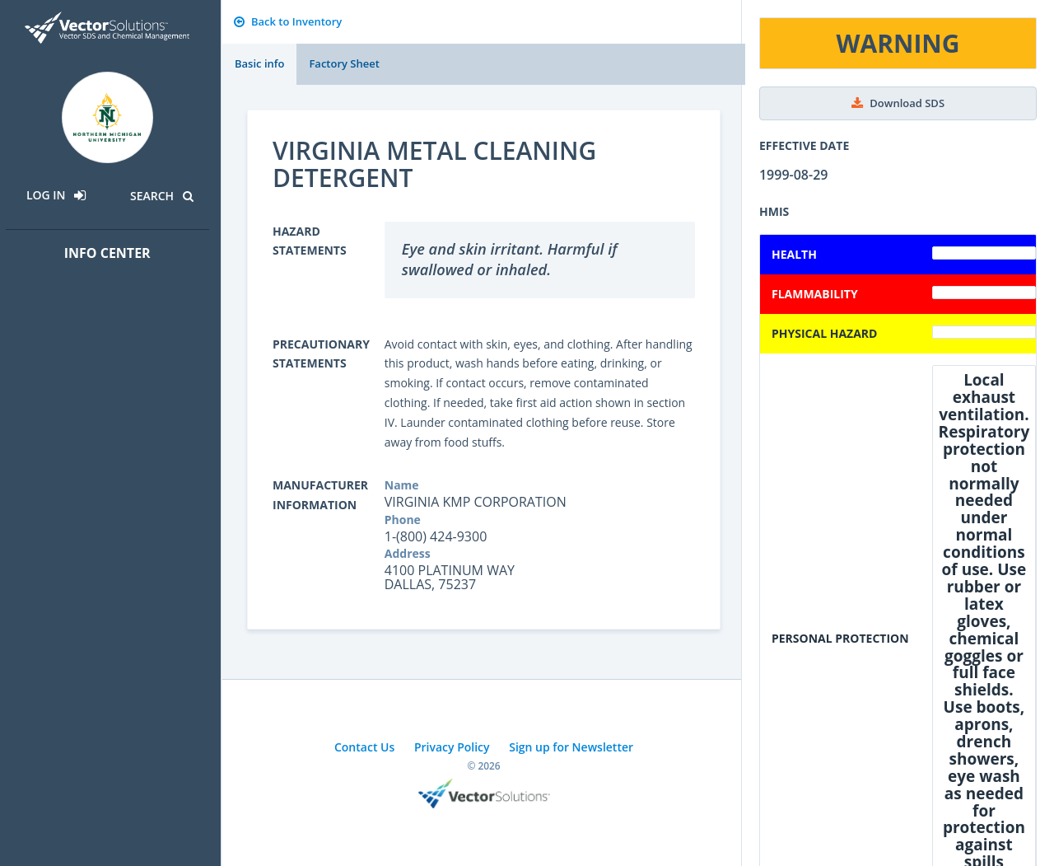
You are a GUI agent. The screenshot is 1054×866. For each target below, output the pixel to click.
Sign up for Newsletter (571, 747)
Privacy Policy (452, 747)
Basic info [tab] (259, 63)
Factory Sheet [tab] (344, 63)
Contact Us (364, 747)
